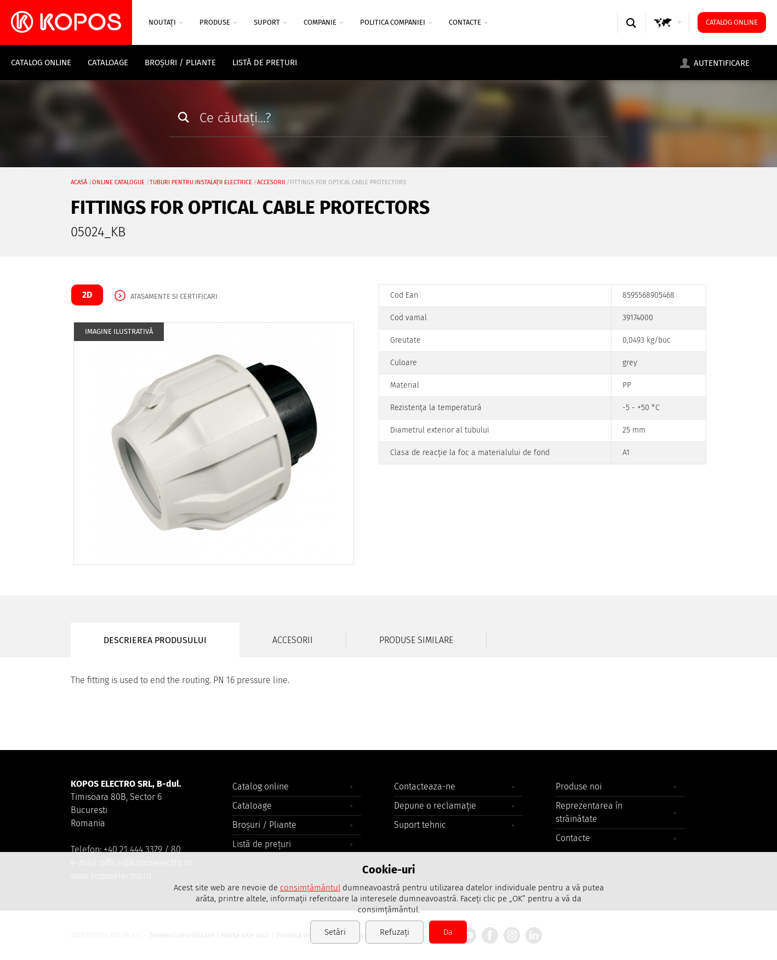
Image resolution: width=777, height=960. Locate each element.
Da (448, 932)
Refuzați (394, 932)
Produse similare (416, 640)
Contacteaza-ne (424, 786)
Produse (218, 22)
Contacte (468, 22)
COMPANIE (324, 22)
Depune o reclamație (435, 805)
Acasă (79, 182)
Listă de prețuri (264, 62)
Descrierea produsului (155, 640)
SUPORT (270, 22)
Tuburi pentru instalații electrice (201, 182)
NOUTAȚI (165, 22)
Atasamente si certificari (174, 296)
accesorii (271, 182)
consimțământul (310, 888)
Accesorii (292, 640)
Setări (335, 932)
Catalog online (732, 22)
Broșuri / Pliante (180, 62)
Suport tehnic (420, 825)
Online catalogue (118, 182)
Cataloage (108, 62)
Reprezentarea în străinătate (589, 812)
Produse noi (579, 786)
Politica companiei (396, 22)
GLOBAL (668, 33)
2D (87, 294)
